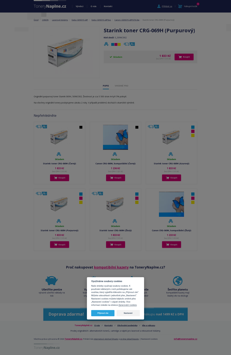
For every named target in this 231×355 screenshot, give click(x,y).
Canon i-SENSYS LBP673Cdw (126, 20)
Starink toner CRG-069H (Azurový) (171, 163)
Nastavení (128, 313)
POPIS (106, 85)
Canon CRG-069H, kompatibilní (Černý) (115, 163)
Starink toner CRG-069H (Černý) (59, 163)
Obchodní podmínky (127, 325)
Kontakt (108, 6)
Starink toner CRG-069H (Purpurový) (59, 230)
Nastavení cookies (149, 339)
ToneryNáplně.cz (73, 338)
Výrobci (79, 6)
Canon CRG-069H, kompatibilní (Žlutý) (171, 230)
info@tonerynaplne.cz (185, 338)
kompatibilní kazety (111, 267)
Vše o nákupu (148, 325)
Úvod (36, 20)
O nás (93, 6)
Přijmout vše (102, 313)
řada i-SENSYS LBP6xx (101, 20)
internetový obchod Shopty (106, 339)
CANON (45, 20)
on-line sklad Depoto (129, 339)
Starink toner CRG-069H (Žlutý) (115, 230)
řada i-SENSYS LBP (80, 20)
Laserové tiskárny (60, 20)
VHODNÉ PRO (121, 85)
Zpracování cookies (127, 305)
